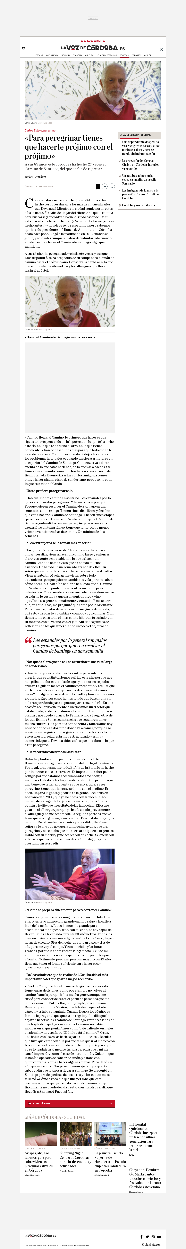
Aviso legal (52, 1245)
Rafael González (35, 177)
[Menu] (22, 43)
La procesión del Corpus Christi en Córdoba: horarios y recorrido (140, 164)
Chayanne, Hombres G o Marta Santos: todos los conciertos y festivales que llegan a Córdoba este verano (145, 1178)
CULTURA (89, 55)
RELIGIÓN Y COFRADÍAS (106, 55)
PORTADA (39, 55)
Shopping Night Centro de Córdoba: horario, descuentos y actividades (75, 1159)
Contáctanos (41, 1245)
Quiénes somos (30, 1245)
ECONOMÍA (77, 55)
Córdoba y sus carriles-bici (139, 205)
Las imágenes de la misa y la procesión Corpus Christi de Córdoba (140, 194)
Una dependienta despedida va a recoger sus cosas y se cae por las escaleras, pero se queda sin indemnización (141, 147)
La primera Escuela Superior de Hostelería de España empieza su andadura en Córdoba (110, 1161)
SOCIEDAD (124, 55)
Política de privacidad (65, 1245)
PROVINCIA (65, 55)
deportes (136, 55)
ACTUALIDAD (52, 55)
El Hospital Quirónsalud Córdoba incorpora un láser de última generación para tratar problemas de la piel (143, 1137)
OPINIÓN (148, 55)
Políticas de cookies (81, 1245)
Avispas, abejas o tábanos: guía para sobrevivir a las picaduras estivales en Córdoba (39, 1161)
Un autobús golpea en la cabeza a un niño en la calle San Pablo (139, 179)
